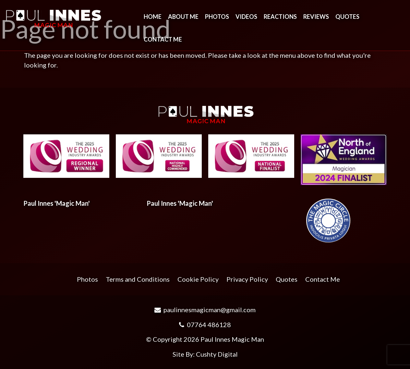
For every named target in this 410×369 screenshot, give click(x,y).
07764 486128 (205, 324)
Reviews (316, 16)
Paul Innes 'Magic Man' (56, 203)
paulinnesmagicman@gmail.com (205, 310)
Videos (246, 16)
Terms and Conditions (138, 279)
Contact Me (163, 39)
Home (153, 16)
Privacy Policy (247, 279)
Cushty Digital (217, 354)
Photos (217, 16)
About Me (183, 16)
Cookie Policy (198, 279)
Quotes (347, 16)
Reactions (280, 16)
